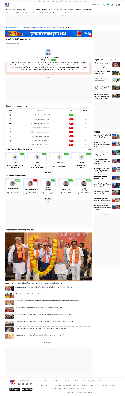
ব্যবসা (56, 9)
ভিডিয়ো (97, 132)
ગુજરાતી (61, 1)
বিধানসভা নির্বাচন (21, 9)
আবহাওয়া (31, 13)
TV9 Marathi (67, 385)
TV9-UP (84, 1)
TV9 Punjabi (104, 385)
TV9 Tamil (112, 385)
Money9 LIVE (81, 389)
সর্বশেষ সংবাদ (99, 59)
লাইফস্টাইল (70, 9)
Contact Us (42, 381)
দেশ (61, 9)
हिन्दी (39, 1)
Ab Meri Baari (49, 13)
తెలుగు (52, 1)
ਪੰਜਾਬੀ (65, 1)
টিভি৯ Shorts (10, 13)
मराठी (56, 1)
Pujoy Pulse (68, 13)
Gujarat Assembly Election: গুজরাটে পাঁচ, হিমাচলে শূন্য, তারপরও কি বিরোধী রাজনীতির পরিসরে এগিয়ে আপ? (44, 315)
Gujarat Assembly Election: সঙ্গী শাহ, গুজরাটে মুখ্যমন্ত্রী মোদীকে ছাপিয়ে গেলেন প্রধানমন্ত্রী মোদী (40, 328)
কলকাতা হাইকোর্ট (39, 13)
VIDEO (17, 13)
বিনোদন (51, 9)
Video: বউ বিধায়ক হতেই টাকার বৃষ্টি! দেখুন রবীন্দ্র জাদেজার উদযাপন (32, 294)
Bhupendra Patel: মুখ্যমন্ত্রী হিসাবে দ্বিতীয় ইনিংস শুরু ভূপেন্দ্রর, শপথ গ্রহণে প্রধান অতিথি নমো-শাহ (33, 283)
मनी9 (80, 1)
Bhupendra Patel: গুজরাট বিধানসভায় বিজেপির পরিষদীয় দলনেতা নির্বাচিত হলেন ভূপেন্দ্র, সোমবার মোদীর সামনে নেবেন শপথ (47, 287)
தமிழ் (70, 1)
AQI (104, 5)
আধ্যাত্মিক (78, 9)
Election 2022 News (20, 28)
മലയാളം (75, 1)
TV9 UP (64, 389)
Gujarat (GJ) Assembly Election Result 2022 (40, 28)
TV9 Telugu (75, 385)
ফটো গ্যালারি (24, 13)
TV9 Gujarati (94, 385)
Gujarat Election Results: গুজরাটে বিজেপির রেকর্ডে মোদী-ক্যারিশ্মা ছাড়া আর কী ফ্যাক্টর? (38, 308)
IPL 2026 (31, 9)
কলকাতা (38, 9)
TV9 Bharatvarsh (56, 385)
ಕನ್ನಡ (48, 1)
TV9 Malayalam (56, 389)
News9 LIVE (71, 389)
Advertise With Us (61, 381)
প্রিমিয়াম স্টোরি (87, 9)
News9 (43, 1)
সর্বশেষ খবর (12, 9)
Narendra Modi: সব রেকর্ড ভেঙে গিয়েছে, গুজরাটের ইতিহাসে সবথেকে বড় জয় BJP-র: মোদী (39, 335)
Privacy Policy (87, 381)
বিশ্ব (65, 9)
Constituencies (59, 28)
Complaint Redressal (74, 381)
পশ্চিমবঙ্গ (44, 9)
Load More (47, 342)
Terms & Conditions (99, 381)
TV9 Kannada (85, 385)
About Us (51, 381)
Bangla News (9, 28)
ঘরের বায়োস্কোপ (59, 13)
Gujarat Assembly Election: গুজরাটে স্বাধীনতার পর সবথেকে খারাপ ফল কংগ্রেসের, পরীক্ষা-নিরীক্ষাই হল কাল (44, 321)
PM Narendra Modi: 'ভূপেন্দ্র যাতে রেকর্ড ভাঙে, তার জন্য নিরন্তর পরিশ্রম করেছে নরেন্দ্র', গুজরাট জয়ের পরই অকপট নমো (47, 301)
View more (47, 173)
